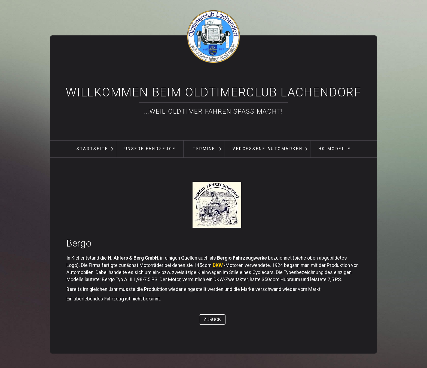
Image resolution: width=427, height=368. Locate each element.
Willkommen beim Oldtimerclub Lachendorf (213, 92)
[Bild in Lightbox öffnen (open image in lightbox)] (217, 205)
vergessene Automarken (268, 149)
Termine (204, 149)
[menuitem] (92, 149)
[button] (212, 319)
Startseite (92, 149)
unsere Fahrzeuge (150, 149)
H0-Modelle (335, 149)
